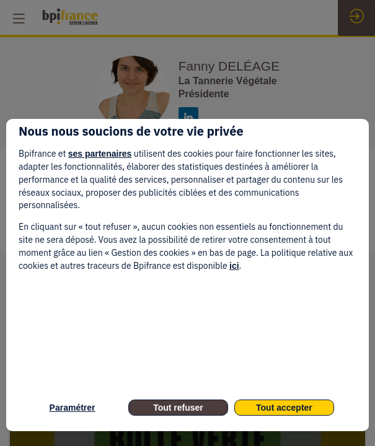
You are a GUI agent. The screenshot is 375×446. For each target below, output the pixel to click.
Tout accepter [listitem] (284, 408)
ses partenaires (100, 154)
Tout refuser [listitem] (178, 408)
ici (234, 266)
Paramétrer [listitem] (72, 408)
